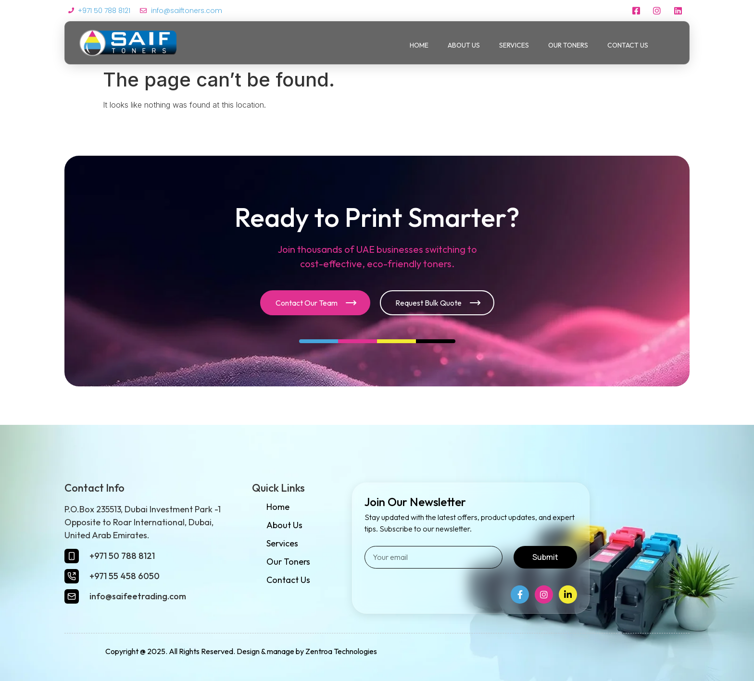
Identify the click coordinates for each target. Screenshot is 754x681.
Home (419, 45)
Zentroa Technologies (341, 651)
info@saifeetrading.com (137, 596)
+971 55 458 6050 (124, 576)
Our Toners (568, 45)
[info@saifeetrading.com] (71, 596)
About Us (464, 45)
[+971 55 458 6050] (71, 576)
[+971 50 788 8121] (71, 556)
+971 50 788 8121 (122, 555)
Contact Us (627, 45)
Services (514, 45)
